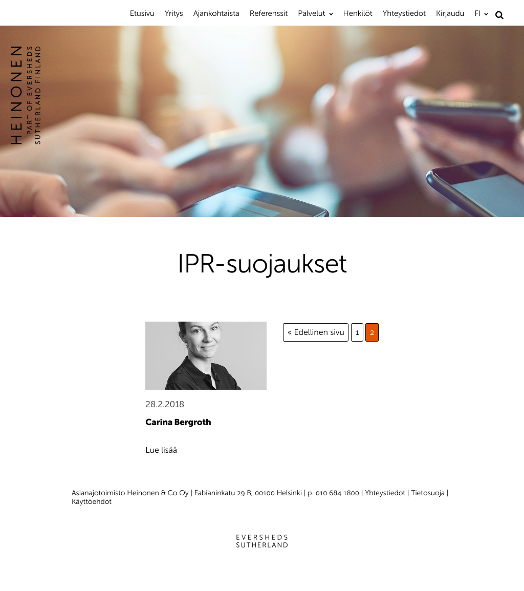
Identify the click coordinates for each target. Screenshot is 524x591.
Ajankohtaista (216, 13)
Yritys (174, 13)
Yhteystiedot (404, 13)
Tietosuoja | (429, 493)
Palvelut (311, 13)
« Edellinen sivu (316, 332)
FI (477, 13)
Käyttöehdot (92, 501)
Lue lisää (161, 450)
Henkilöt (358, 13)
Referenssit (269, 13)
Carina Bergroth (178, 422)
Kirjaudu (450, 13)
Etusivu (142, 13)
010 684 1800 (337, 493)
